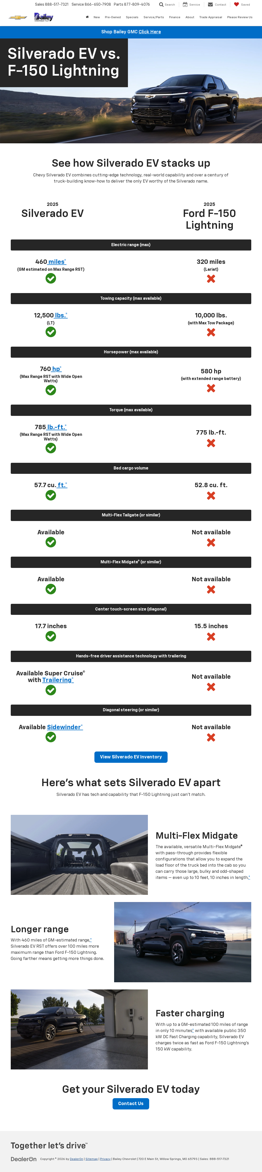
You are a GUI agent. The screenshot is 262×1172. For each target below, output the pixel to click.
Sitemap (91, 1159)
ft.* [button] (62, 485)
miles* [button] (57, 262)
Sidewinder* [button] (65, 727)
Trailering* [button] (58, 680)
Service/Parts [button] (154, 17)
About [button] (189, 17)
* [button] (249, 878)
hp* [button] (56, 369)
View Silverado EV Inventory (131, 757)
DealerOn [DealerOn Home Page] (76, 1159)
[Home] (87, 17)
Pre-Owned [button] (113, 17)
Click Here (150, 32)
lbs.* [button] (61, 316)
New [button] (97, 17)
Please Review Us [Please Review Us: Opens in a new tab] (240, 17)
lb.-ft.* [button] (56, 427)
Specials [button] (132, 17)
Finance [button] (174, 17)
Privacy (105, 1159)
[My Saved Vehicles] (242, 4)
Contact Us (131, 1103)
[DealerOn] (24, 1159)
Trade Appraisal (210, 17)
